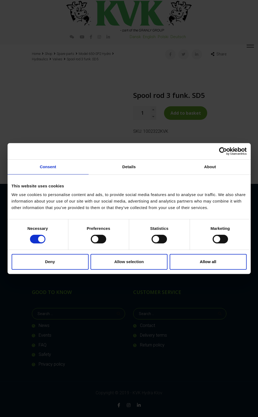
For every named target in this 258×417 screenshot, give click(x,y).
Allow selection (129, 261)
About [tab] (210, 166)
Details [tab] (129, 166)
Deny (50, 261)
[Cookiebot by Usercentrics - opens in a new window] (223, 151)
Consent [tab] (48, 166)
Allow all (208, 261)
